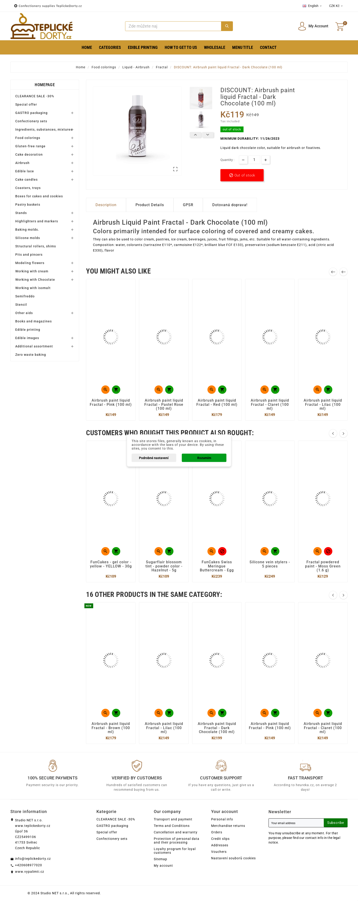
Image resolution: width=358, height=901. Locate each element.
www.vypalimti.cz (29, 871)
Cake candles (26, 179)
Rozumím (204, 458)
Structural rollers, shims (35, 246)
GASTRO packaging (31, 113)
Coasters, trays (28, 188)
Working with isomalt (33, 288)
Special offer (26, 104)
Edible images (27, 338)
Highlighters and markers (36, 221)
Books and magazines (33, 321)
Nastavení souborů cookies (233, 858)
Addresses (219, 845)
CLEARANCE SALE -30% (34, 96)
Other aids (24, 313)
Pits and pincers (29, 254)
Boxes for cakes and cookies (39, 196)
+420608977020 (28, 865)
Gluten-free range (30, 146)
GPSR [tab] (188, 205)
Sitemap (160, 859)
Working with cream (31, 271)
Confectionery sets (31, 121)
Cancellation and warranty (176, 832)
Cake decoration (29, 154)
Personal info (222, 819)
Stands (21, 213)
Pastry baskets (27, 204)
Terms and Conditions (172, 826)
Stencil (21, 304)
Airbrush (22, 163)
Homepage (45, 84)
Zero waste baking (30, 354)
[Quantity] (254, 159)
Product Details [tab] (150, 205)
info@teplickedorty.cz (33, 858)
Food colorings (27, 138)
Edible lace (24, 171)
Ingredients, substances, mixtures (43, 129)
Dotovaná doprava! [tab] (229, 205)
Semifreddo (25, 296)
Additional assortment (34, 346)
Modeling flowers (29, 263)
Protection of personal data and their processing (176, 840)
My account (163, 865)
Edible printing (27, 329)
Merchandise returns (228, 826)
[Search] (173, 26)
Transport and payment (173, 819)
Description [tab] (106, 205)
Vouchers (219, 852)
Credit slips (220, 839)
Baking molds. (27, 229)
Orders (216, 832)
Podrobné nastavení (154, 458)
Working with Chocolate (35, 279)
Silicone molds (27, 238)
